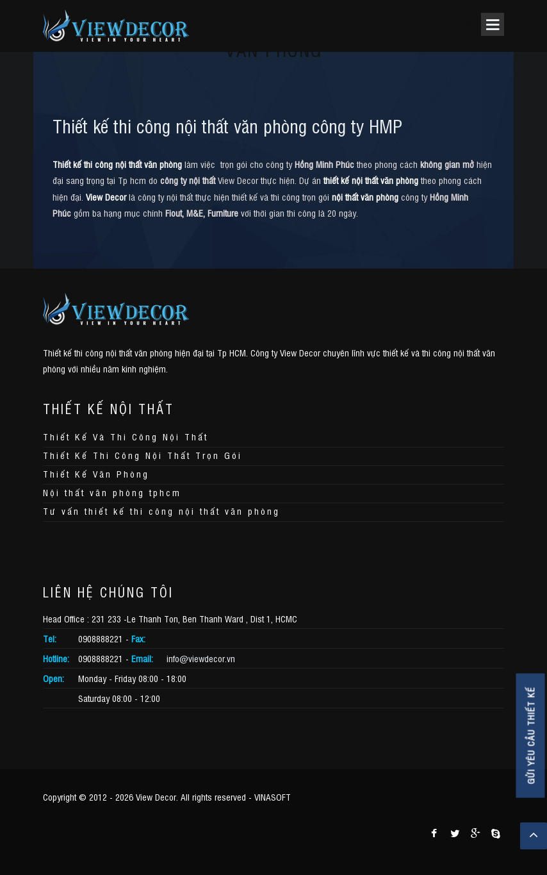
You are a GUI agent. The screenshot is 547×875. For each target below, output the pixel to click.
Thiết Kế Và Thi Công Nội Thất (125, 436)
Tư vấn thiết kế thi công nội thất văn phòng (161, 510)
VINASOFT (272, 796)
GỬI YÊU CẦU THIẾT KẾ (531, 736)
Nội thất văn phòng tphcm (112, 492)
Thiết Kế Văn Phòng (96, 473)
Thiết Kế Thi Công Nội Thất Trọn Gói (142, 455)
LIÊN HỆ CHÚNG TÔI (108, 592)
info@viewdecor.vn (201, 658)
